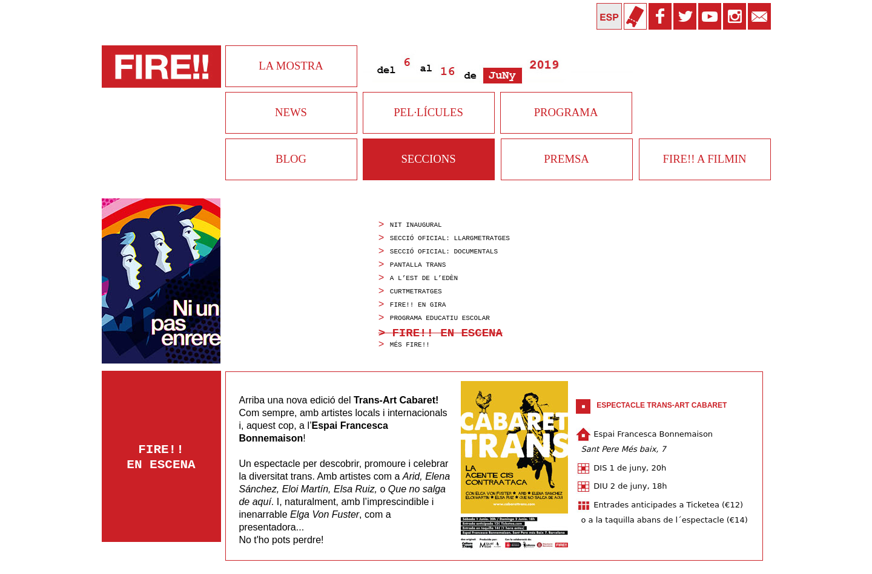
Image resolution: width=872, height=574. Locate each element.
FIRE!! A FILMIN (705, 158)
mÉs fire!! (410, 344)
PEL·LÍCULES (428, 112)
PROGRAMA (566, 112)
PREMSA (566, 158)
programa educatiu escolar (440, 318)
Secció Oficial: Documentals (444, 251)
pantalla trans (418, 265)
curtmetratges (416, 291)
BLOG (291, 158)
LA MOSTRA (291, 65)
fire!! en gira (418, 304)
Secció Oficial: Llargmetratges (450, 238)
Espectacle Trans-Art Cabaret (661, 405)
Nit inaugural (416, 225)
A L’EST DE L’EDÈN (424, 278)
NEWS (291, 112)
